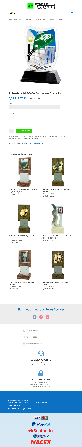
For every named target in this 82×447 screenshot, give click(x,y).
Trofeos (27, 19)
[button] (70, 24)
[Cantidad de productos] (11, 131)
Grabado (11, 114)
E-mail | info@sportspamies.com (40, 367)
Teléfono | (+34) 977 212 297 (41, 363)
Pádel (32, 19)
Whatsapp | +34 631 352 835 (41, 365)
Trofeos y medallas (18, 19)
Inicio (10, 19)
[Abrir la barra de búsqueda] (15, 13)
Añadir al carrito (23, 131)
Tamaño (11, 104)
